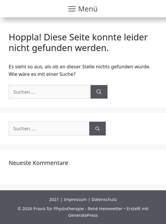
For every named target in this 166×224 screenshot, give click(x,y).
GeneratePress (83, 215)
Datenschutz (104, 199)
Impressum (75, 199)
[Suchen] (98, 92)
